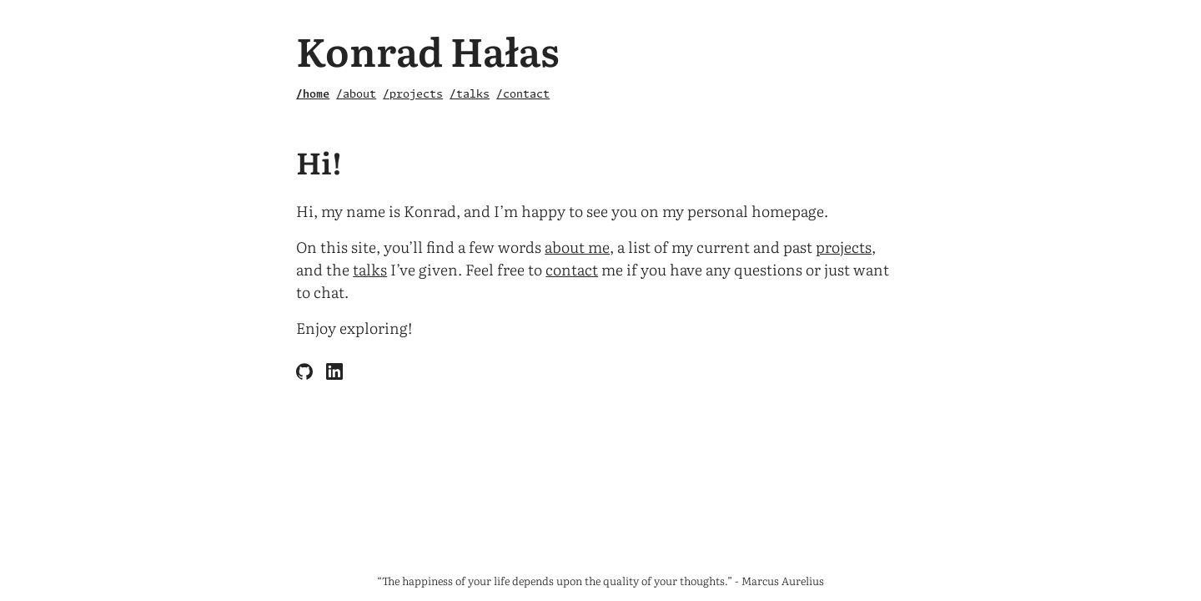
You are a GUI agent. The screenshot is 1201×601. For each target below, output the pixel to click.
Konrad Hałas (428, 49)
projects (844, 246)
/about (356, 94)
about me (577, 246)
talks (370, 269)
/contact (523, 94)
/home (312, 94)
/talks (470, 94)
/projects (413, 94)
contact (571, 269)
